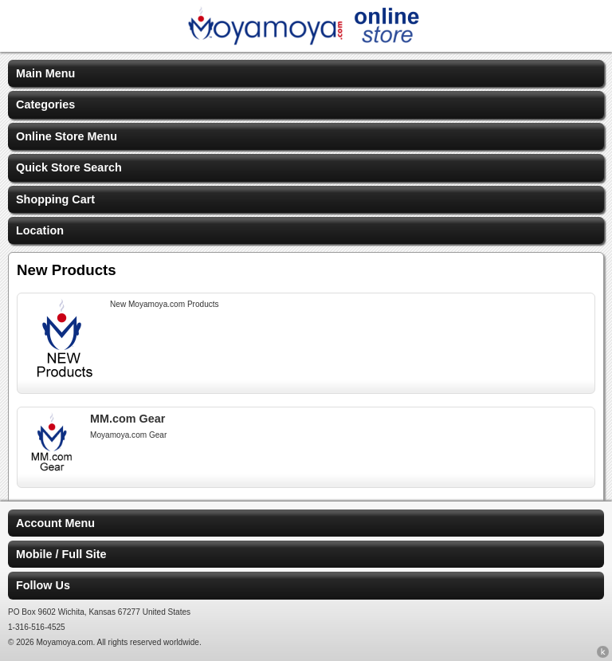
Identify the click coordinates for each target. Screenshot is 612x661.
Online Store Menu (66, 136)
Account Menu (55, 523)
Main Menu (45, 73)
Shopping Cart (55, 199)
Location (40, 230)
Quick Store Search (69, 167)
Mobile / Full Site (61, 554)
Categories (45, 104)
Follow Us (43, 585)
